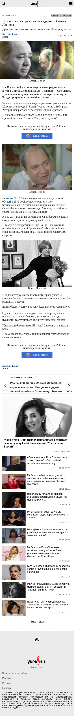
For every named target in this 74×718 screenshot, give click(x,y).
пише (9, 198)
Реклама (6, 678)
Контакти (6, 688)
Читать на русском (61, 16)
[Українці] (37, 3)
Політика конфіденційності (15, 673)
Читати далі (37, 621)
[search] (3, 3)
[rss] (37, 639)
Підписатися (37, 135)
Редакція (6, 683)
